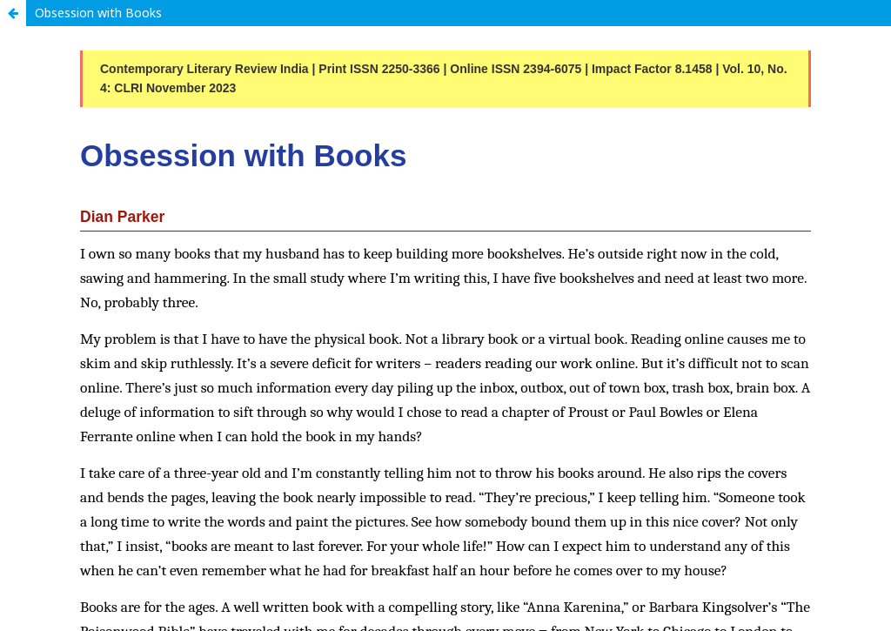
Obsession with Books (98, 12)
